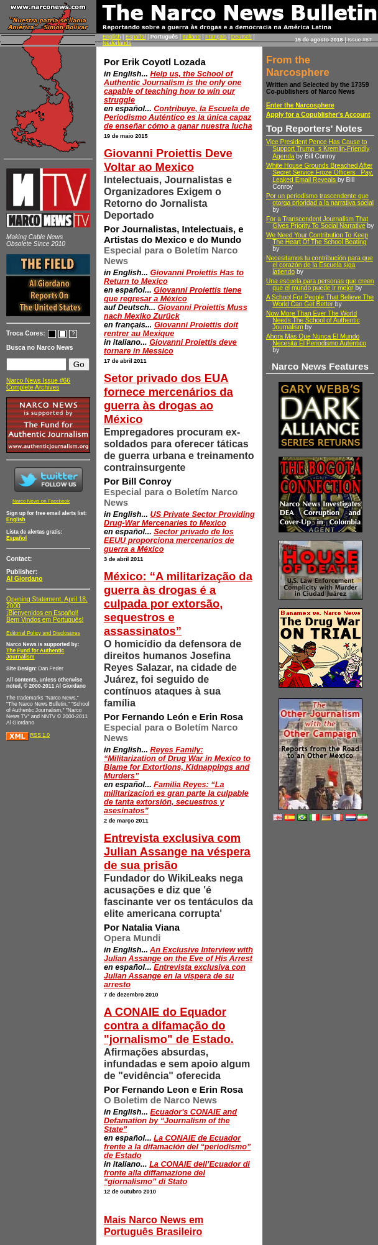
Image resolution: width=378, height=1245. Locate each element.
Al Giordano (24, 578)
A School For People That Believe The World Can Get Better (320, 301)
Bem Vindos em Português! (44, 619)
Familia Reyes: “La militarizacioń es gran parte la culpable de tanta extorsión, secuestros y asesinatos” (176, 797)
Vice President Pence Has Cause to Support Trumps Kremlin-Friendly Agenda (317, 149)
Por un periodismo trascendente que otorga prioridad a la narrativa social (320, 199)
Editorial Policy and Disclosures (43, 633)
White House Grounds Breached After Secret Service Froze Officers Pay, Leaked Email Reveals (319, 172)
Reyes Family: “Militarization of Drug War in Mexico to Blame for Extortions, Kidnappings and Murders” (177, 763)
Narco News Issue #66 (38, 380)
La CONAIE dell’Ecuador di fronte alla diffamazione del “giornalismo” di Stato (177, 1173)
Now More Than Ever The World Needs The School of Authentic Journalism (313, 320)
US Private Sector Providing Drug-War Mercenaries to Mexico (179, 518)
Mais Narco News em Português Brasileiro (153, 1225)
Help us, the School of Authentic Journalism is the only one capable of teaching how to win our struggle (173, 87)
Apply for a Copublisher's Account (318, 114)
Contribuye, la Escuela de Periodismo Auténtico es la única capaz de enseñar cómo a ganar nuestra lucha (178, 117)
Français (216, 37)
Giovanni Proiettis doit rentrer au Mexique (171, 329)
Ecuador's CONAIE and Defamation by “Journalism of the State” (170, 1121)
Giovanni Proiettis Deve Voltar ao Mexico (168, 160)
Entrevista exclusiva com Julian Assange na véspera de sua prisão (177, 851)
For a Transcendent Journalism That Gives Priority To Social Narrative (317, 222)
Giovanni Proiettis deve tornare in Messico (170, 346)
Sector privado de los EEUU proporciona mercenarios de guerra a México (169, 540)
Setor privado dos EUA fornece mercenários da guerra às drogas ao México (168, 399)
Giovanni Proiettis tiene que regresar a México (173, 294)
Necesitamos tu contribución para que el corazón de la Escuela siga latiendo (319, 265)
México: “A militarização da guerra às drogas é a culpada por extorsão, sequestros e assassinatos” (178, 603)
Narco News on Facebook (41, 501)
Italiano (192, 37)
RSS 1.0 (40, 735)
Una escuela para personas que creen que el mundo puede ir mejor (320, 284)
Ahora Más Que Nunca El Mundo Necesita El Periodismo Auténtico (316, 340)
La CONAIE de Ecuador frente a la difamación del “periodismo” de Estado (177, 1147)
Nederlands (117, 43)
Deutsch (241, 37)
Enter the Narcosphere (300, 105)
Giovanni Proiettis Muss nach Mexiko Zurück (175, 312)
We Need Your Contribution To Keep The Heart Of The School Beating (317, 238)
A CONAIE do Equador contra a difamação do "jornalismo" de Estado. (169, 1025)
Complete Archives (32, 387)
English (112, 37)
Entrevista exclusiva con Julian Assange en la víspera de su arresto (175, 976)
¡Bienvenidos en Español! (42, 612)
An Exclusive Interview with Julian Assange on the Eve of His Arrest (178, 954)
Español (136, 37)
